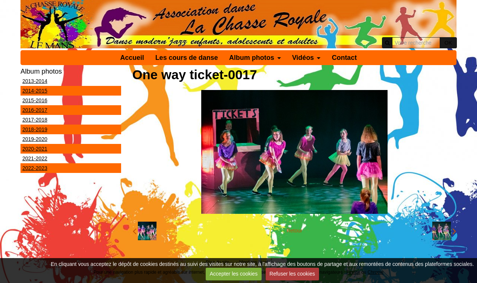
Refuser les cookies (292, 274)
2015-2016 (34, 100)
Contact (344, 57)
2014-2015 (34, 91)
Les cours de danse (186, 57)
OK (448, 43)
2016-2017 (34, 110)
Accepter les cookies (234, 274)
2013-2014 (34, 81)
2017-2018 (34, 120)
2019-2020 (34, 139)
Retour (294, 231)
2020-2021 (34, 149)
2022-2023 (34, 168)
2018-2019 (34, 129)
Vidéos (303, 57)
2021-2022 (34, 158)
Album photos (251, 57)
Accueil (132, 57)
